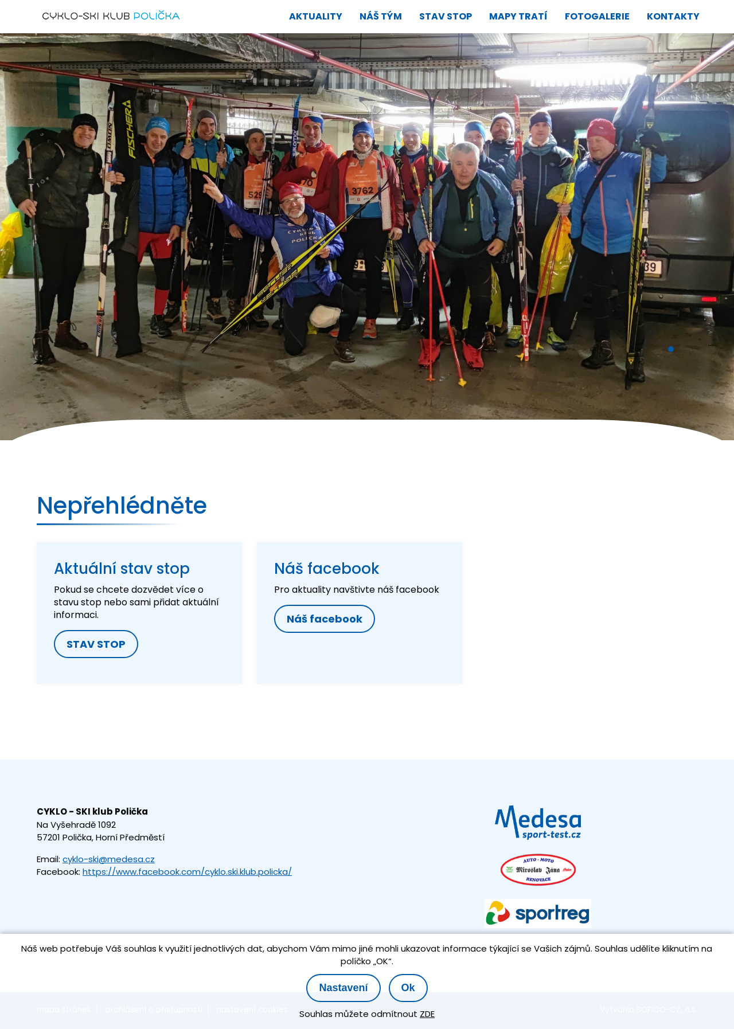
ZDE (427, 1014)
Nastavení (343, 987)
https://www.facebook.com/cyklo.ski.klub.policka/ (187, 872)
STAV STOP (96, 644)
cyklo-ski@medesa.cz (109, 859)
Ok (408, 987)
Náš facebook (324, 619)
